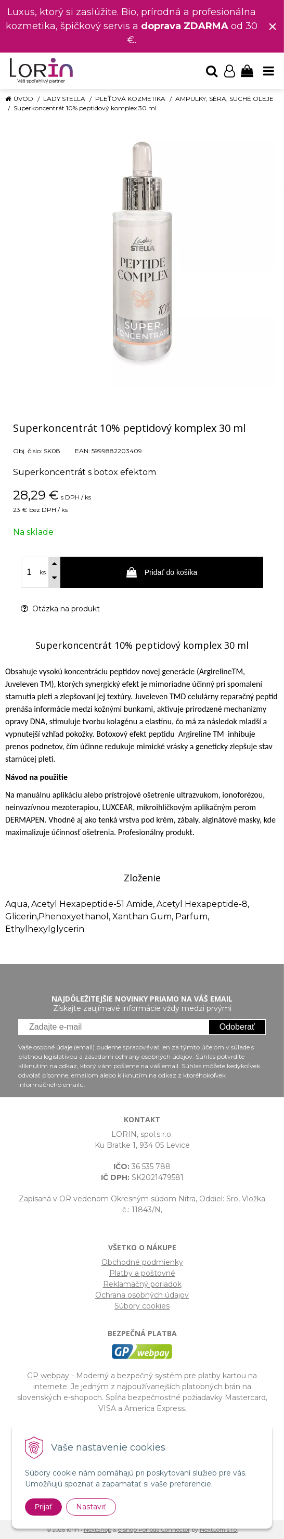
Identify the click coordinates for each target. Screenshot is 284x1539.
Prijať (43, 1507)
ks (43, 572)
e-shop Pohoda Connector (154, 1529)
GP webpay (48, 1375)
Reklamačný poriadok (142, 1284)
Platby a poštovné (142, 1273)
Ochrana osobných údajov (142, 1295)
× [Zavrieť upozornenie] (272, 26)
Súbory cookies (142, 1306)
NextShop (97, 1529)
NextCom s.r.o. (219, 1529)
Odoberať (237, 1026)
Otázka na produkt (60, 608)
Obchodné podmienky (142, 1262)
